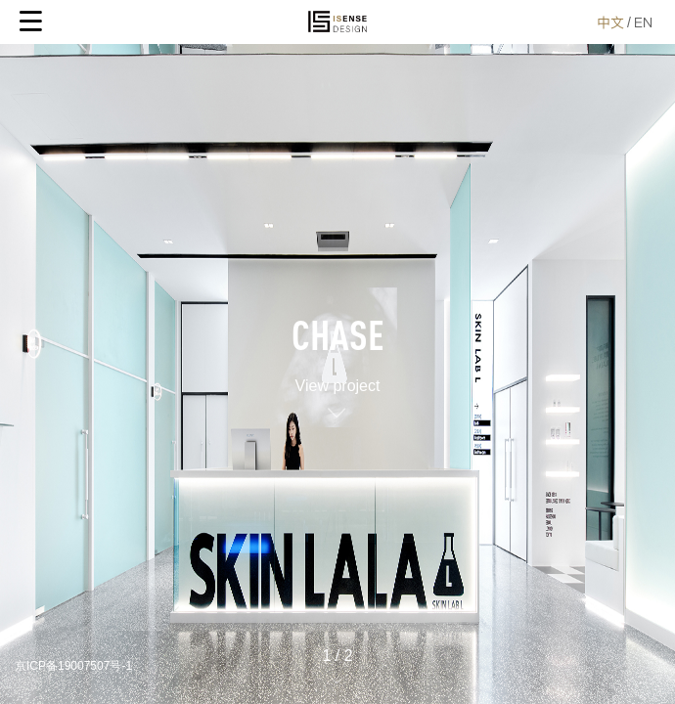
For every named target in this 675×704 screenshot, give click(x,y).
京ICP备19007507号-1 (73, 666)
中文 (610, 22)
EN (643, 22)
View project (338, 385)
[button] (337, 679)
